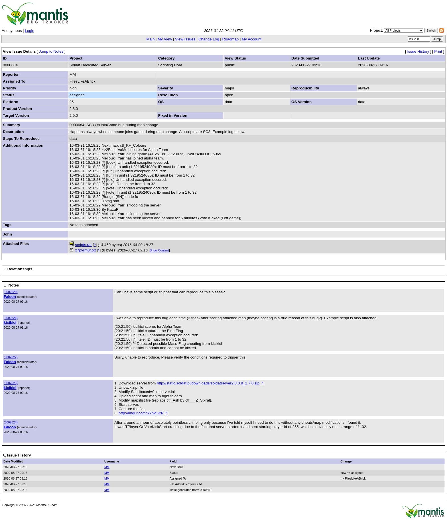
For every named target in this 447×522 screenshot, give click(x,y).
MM (106, 467)
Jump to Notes (51, 51)
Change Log (208, 39)
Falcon (10, 296)
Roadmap (230, 39)
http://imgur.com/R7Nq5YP (141, 413)
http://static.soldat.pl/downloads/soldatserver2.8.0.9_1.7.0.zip (208, 383)
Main (150, 39)
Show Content (159, 250)
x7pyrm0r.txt (85, 250)
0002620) (11, 292)
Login (29, 30)
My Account (251, 39)
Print (438, 51)
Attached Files (16, 243)
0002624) (11, 422)
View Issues (185, 39)
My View (165, 39)
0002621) (11, 318)
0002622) (11, 357)
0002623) (11, 383)
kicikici (10, 322)
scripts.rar (83, 245)
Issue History (418, 51)
